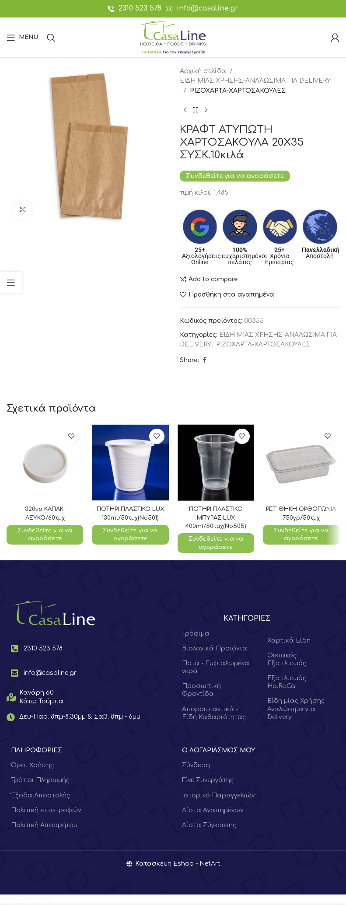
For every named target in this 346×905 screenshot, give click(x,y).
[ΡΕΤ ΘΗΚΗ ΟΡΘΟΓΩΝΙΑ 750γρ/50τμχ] (301, 462)
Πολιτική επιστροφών (46, 811)
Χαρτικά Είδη (289, 641)
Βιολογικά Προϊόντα (214, 649)
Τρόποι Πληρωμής (40, 781)
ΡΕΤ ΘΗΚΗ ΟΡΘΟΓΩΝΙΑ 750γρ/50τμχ (301, 517)
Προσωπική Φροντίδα (201, 691)
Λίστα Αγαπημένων (212, 811)
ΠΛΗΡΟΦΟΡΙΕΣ (36, 751)
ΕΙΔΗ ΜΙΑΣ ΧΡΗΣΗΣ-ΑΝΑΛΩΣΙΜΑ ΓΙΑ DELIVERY (255, 80)
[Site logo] (173, 37)
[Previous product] (185, 110)
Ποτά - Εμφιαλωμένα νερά (215, 668)
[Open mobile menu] (22, 37)
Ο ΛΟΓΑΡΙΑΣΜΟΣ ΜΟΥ (218, 751)
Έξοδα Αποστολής (40, 796)
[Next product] (206, 110)
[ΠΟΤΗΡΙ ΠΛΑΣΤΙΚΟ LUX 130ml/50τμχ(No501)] (130, 462)
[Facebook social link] (204, 360)
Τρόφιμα (196, 634)
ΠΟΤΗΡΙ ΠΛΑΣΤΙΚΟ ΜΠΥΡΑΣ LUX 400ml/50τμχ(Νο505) (216, 517)
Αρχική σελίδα (203, 71)
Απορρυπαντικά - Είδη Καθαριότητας (214, 714)
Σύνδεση (196, 766)
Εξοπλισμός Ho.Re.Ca (286, 683)
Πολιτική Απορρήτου (44, 826)
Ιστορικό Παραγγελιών (218, 796)
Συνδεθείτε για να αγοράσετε (235, 175)
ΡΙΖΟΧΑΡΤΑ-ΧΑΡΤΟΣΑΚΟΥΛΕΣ (238, 90)
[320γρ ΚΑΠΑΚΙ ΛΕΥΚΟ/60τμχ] (45, 462)
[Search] (51, 37)
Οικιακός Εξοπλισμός (286, 660)
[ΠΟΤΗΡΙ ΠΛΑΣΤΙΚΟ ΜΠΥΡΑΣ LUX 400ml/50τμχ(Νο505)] (216, 462)
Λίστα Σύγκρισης (209, 826)
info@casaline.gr (207, 8)
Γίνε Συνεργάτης (208, 781)
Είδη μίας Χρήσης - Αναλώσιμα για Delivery (298, 710)
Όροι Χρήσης (32, 766)
